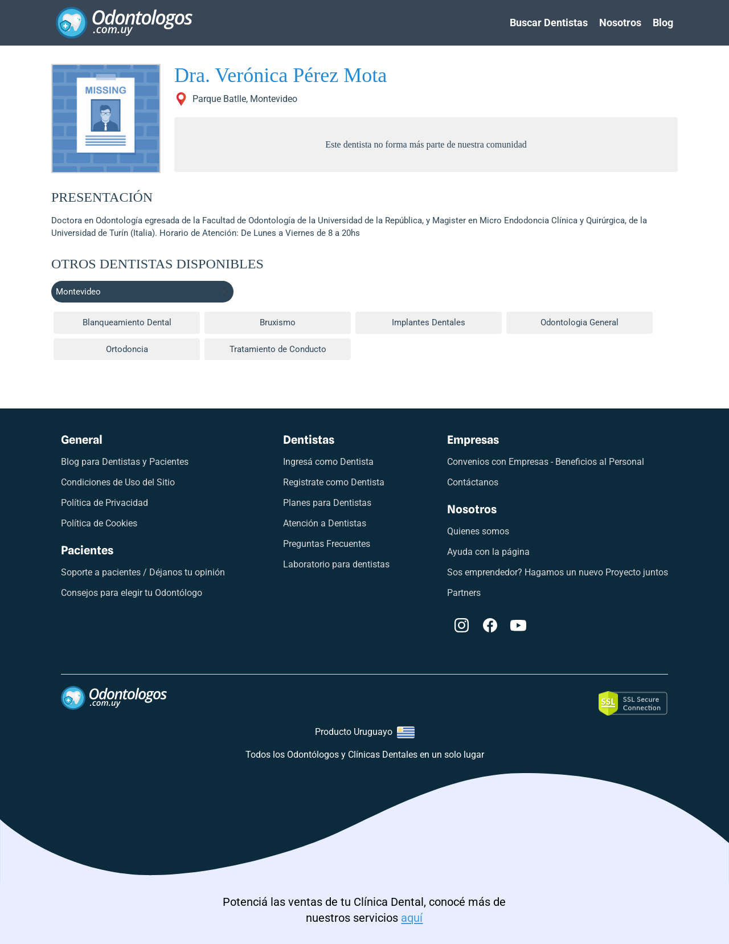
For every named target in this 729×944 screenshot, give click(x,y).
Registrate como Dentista (333, 482)
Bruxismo (278, 322)
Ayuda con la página (488, 551)
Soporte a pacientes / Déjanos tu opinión (143, 572)
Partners (464, 592)
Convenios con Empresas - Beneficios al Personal (545, 461)
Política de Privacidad (104, 502)
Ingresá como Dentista (328, 461)
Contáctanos (472, 482)
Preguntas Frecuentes (326, 543)
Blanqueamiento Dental (127, 322)
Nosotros (620, 22)
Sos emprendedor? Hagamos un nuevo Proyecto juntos (557, 572)
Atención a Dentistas (324, 523)
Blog (663, 22)
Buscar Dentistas (549, 22)
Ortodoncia (127, 349)
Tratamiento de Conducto (278, 349)
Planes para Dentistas (327, 502)
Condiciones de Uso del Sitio (118, 482)
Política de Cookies (99, 523)
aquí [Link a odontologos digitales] (412, 918)
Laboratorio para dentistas (336, 564)
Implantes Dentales (428, 322)
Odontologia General (579, 322)
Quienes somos (478, 531)
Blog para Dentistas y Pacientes (125, 461)
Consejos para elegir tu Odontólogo (131, 592)
